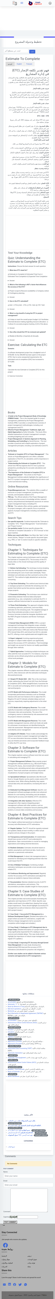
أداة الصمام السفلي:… (21, 1132)
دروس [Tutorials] (30, 1256)
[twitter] (20, 1284)
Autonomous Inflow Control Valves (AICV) (22, 1062)
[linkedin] (9, 1284)
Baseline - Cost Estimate (16, 1069)
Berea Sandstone (13, 1076)
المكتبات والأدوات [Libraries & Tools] (7, 1263)
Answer (12, 280)
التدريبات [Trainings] (4, 1266)
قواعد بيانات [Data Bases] (31, 1263)
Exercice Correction (16, 376)
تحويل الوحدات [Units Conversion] (32, 1259)
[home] (35, 3)
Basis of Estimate (14, 1071)
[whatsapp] (25, 1284)
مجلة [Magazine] (29, 1266)
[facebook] (5, 1245)
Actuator (11, 1030)
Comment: (6, 1211)
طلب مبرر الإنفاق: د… (22, 1121)
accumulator (12, 1002)
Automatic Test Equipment (17, 1057)
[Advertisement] (27, 15)
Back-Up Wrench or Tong (16, 1006)
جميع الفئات (11, 1147)
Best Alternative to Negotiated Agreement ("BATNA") (25, 1013)
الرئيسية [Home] (4, 1256)
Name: (5, 1172)
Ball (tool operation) (14, 1009)
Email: (5, 1181)
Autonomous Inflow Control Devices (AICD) (22, 1022)
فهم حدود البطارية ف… (19, 1130)
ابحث (32, 51)
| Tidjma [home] (43, 1295)
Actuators (11, 1032)
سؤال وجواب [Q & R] (6, 1259)
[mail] (4, 1284)
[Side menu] (22, 3)
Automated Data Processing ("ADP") (20, 1048)
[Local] (14, 3)
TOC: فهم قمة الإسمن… (20, 1135)
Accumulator (12, 1020)
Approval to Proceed (15, 1041)
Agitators (11, 1037)
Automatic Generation (15, 1053)
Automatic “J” (12, 1004)
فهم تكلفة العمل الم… (25, 1125)
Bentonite (11, 1011)
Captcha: (6, 1217)
